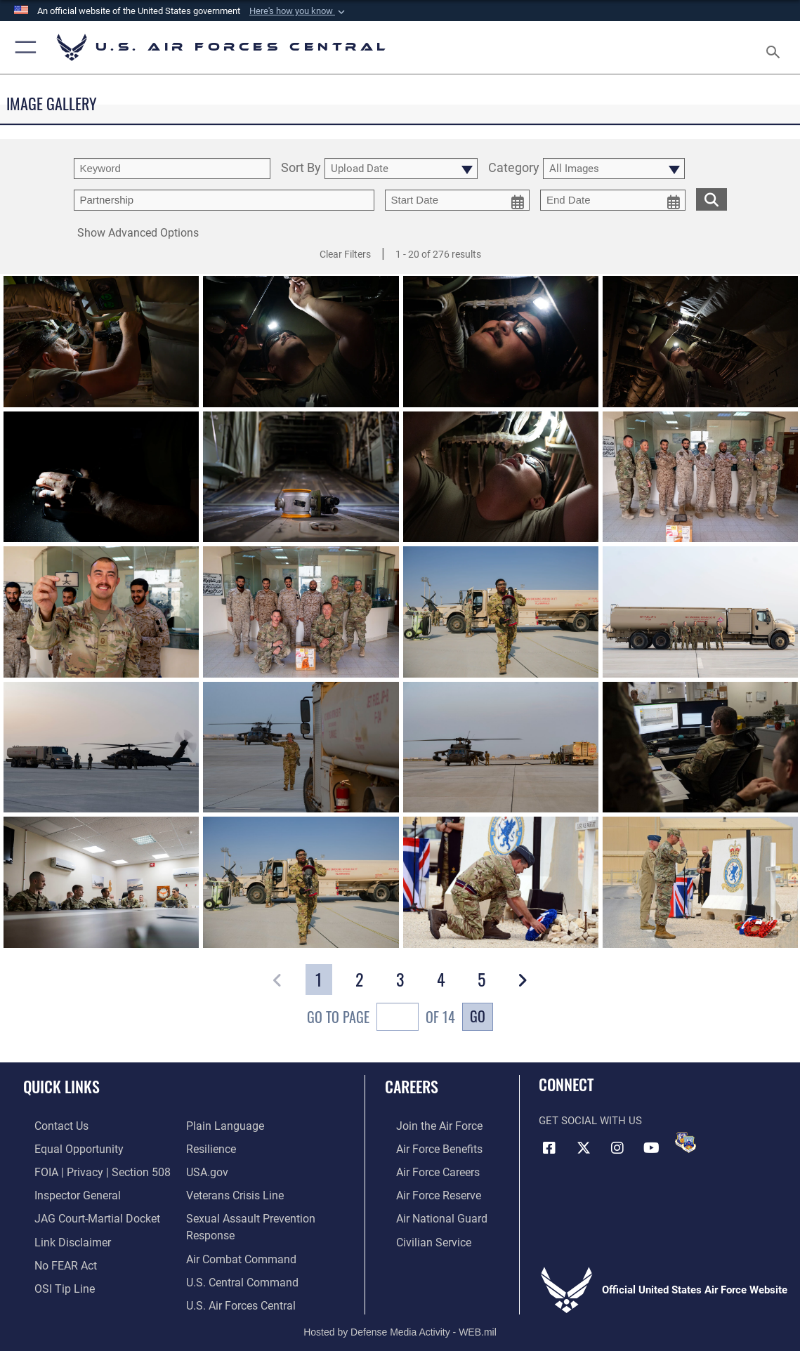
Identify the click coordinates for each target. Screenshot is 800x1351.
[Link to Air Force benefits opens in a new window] (426, 1147)
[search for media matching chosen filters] (711, 198)
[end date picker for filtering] (613, 200)
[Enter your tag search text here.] (224, 200)
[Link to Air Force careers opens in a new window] (426, 1169)
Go (477, 1016)
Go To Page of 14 (381, 1018)
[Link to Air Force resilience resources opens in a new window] (210, 1147)
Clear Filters (345, 254)
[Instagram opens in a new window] (617, 1147)
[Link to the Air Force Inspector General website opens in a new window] (64, 1191)
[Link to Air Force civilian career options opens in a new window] (421, 1235)
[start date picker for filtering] (457, 200)
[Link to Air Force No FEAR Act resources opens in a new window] (53, 1257)
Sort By (301, 168)
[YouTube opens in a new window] (651, 1147)
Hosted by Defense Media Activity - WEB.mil (400, 1320)
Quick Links (61, 1086)
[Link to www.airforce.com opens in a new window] (426, 1125)
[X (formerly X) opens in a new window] (583, 1147)
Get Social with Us (590, 1120)
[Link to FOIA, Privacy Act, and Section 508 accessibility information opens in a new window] (87, 1169)
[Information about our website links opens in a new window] (59, 1235)
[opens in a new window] (221, 1125)
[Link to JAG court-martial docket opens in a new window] (83, 1213)
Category (513, 168)
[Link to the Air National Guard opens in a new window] (428, 1213)
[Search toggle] (775, 47)
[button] (298, 11)
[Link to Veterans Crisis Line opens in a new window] (233, 1191)
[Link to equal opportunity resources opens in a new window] (65, 1147)
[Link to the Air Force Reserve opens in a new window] (426, 1191)
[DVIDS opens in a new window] (685, 1142)
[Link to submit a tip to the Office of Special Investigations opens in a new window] (51, 1278)
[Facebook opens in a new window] (549, 1147)
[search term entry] (172, 168)
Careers (411, 1086)
